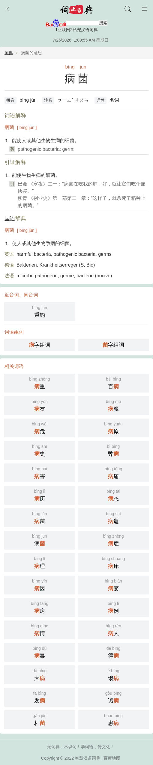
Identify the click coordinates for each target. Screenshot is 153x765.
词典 (8, 53)
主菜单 (144, 9)
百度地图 (112, 758)
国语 (9, 218)
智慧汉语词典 (87, 758)
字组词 (39, 345)
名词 (114, 100)
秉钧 (39, 311)
